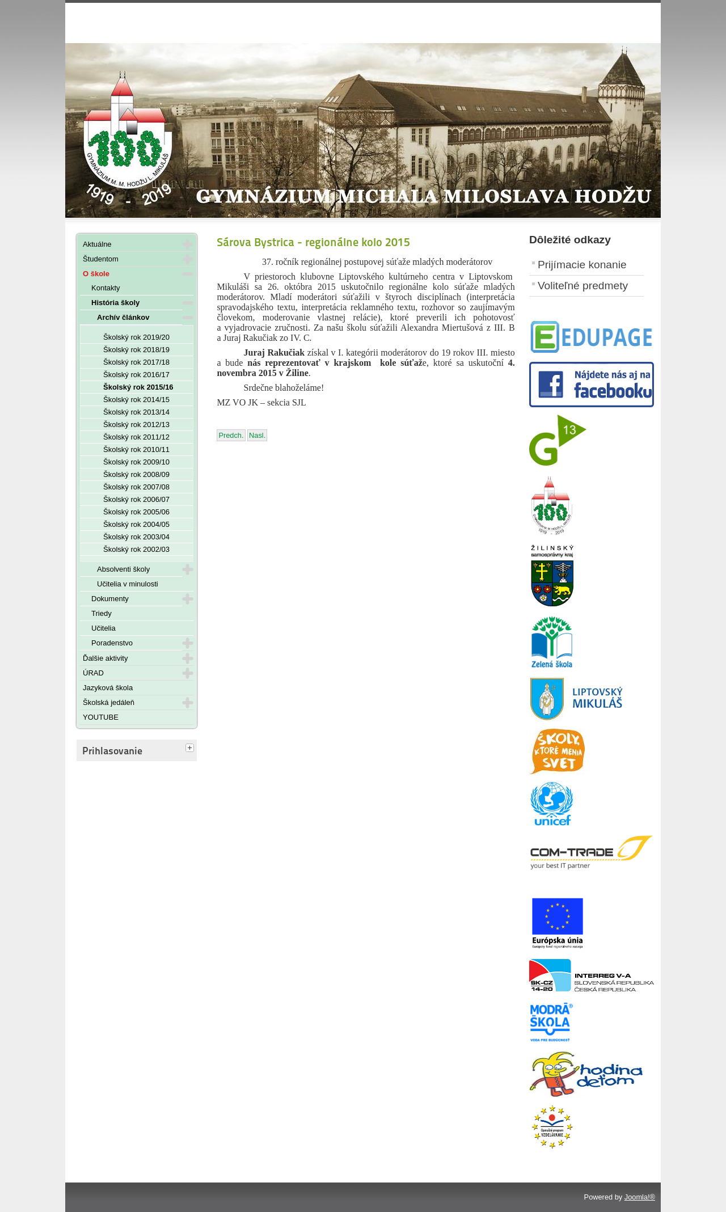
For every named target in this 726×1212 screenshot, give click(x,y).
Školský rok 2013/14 (136, 412)
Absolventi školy (123, 569)
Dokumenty (110, 598)
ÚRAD (93, 673)
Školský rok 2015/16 (138, 387)
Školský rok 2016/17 (136, 374)
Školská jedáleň (108, 702)
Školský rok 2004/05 (136, 524)
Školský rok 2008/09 (136, 474)
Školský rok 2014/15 (136, 399)
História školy (115, 302)
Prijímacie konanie (582, 265)
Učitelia (103, 628)
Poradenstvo (112, 643)
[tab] (191, 749)
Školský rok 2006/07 (136, 499)
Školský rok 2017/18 (136, 362)
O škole (96, 273)
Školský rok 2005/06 (136, 512)
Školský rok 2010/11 (136, 449)
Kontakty (105, 288)
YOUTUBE (101, 717)
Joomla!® (639, 1197)
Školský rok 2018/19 (136, 349)
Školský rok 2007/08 (136, 487)
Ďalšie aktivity (105, 658)
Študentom (101, 259)
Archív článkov (123, 317)
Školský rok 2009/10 (136, 462)
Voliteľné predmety (583, 286)
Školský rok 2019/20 (136, 337)
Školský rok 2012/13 (136, 424)
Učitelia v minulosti (127, 584)
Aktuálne (97, 244)
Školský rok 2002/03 (136, 549)
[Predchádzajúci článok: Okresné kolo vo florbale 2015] (231, 435)
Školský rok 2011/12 (136, 437)
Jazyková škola (108, 687)
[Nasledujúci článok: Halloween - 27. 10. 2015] (257, 435)
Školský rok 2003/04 (136, 537)
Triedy (101, 613)
